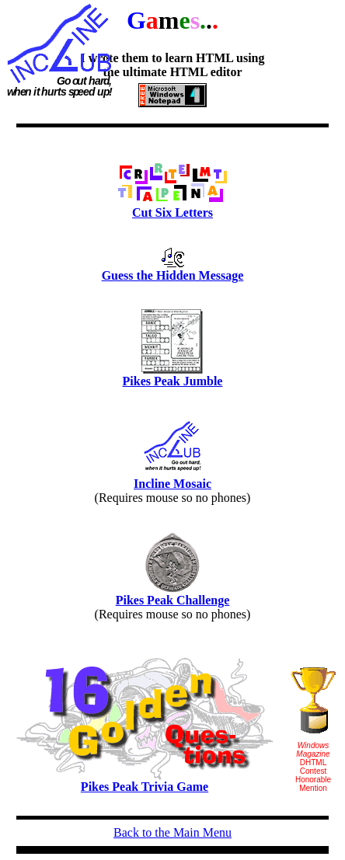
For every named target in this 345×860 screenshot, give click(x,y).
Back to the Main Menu (172, 832)
